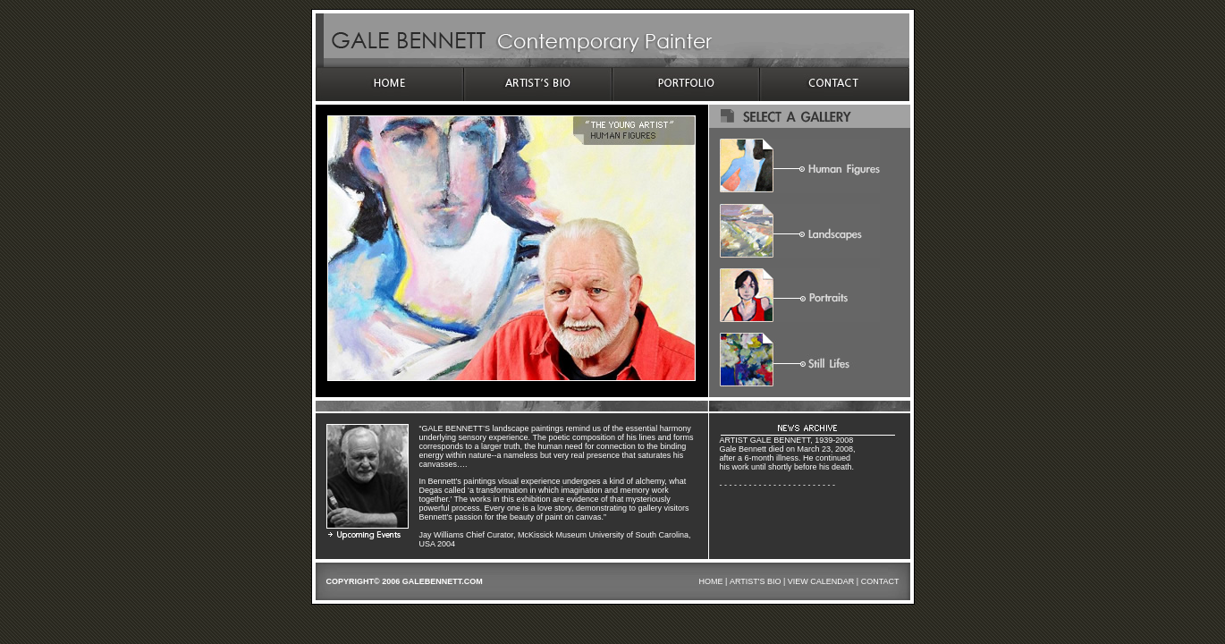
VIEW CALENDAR (821, 581)
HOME (711, 581)
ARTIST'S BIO (755, 581)
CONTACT (880, 581)
